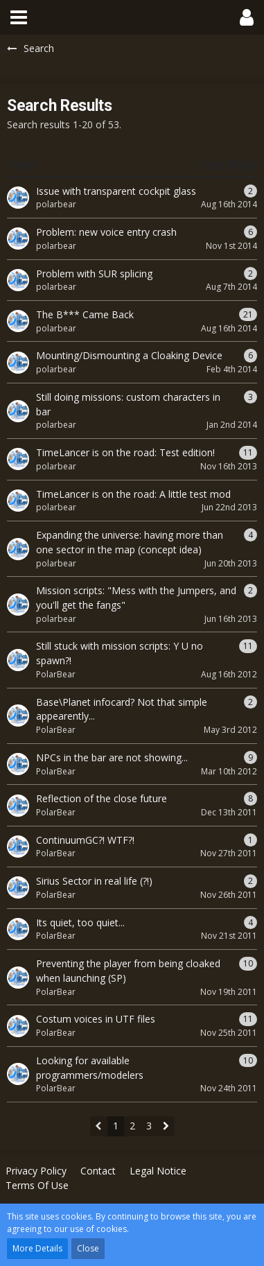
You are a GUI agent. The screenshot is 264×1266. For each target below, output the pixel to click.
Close (88, 1248)
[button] (18, 17)
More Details (37, 1248)
